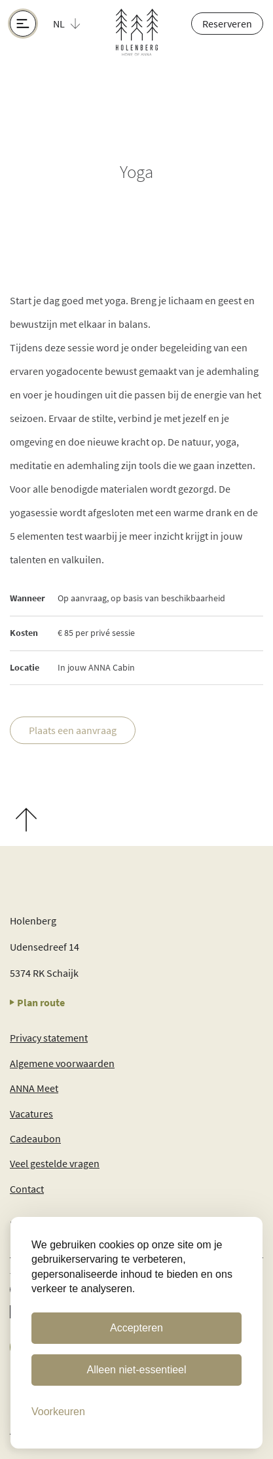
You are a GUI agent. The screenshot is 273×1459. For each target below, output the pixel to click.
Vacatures (31, 1113)
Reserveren (227, 23)
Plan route (37, 1002)
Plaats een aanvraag (73, 731)
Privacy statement (49, 1037)
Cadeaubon (35, 1138)
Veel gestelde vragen (55, 1163)
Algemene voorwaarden (62, 1063)
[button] (73, 23)
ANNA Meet (34, 1088)
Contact (27, 1188)
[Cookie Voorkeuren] (58, 1412)
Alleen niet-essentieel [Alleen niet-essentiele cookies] (136, 1369)
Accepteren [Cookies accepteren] (136, 1327)
